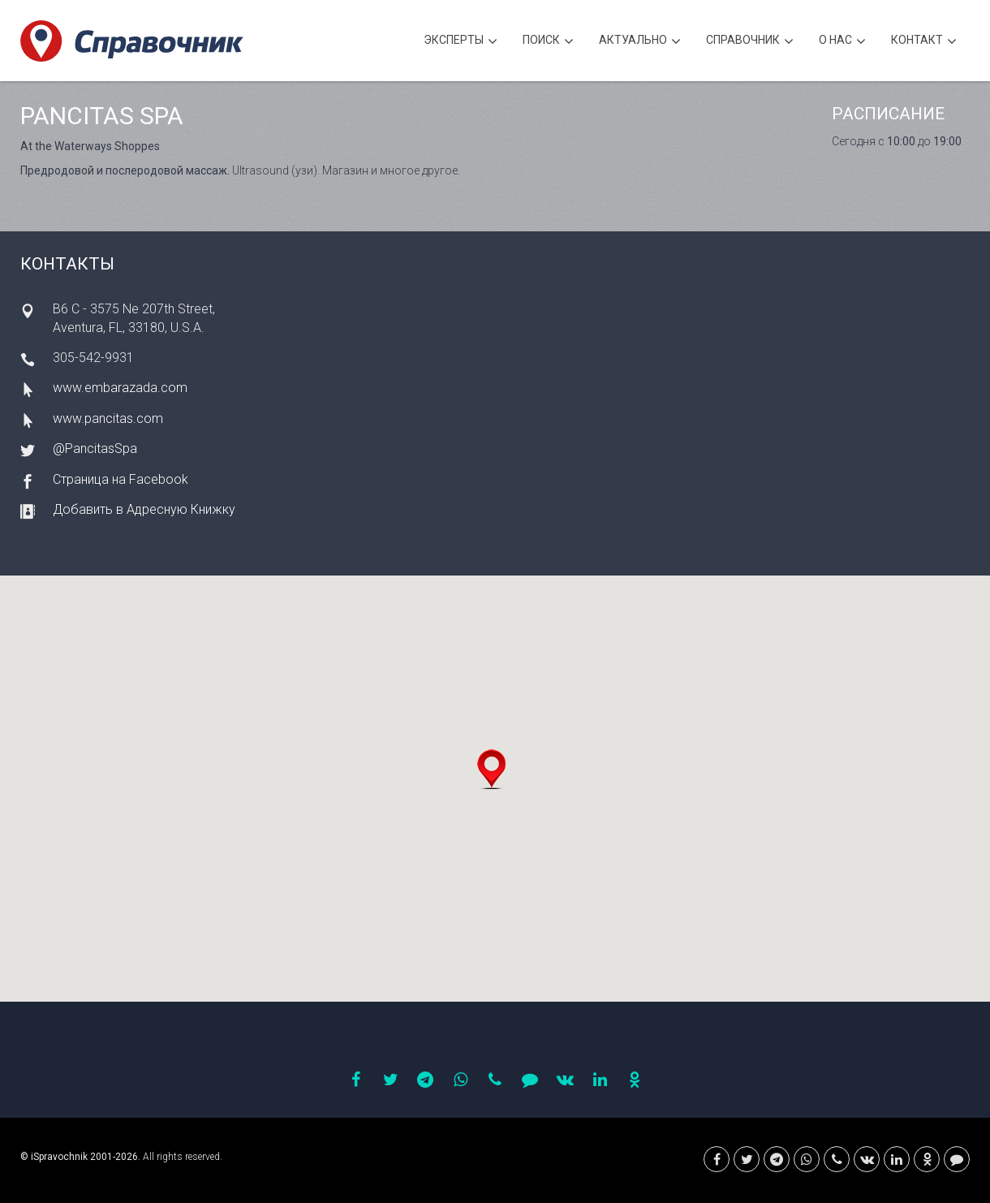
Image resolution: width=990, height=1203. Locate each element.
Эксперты (460, 41)
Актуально (640, 41)
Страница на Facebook (120, 479)
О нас (842, 41)
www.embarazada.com (120, 387)
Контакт (924, 41)
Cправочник (750, 41)
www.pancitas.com (108, 418)
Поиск (548, 41)
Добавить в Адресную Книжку (144, 509)
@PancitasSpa (95, 448)
